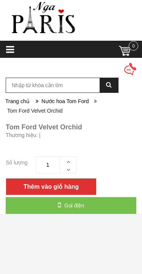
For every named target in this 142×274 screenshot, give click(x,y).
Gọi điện (71, 205)
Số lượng (17, 162)
